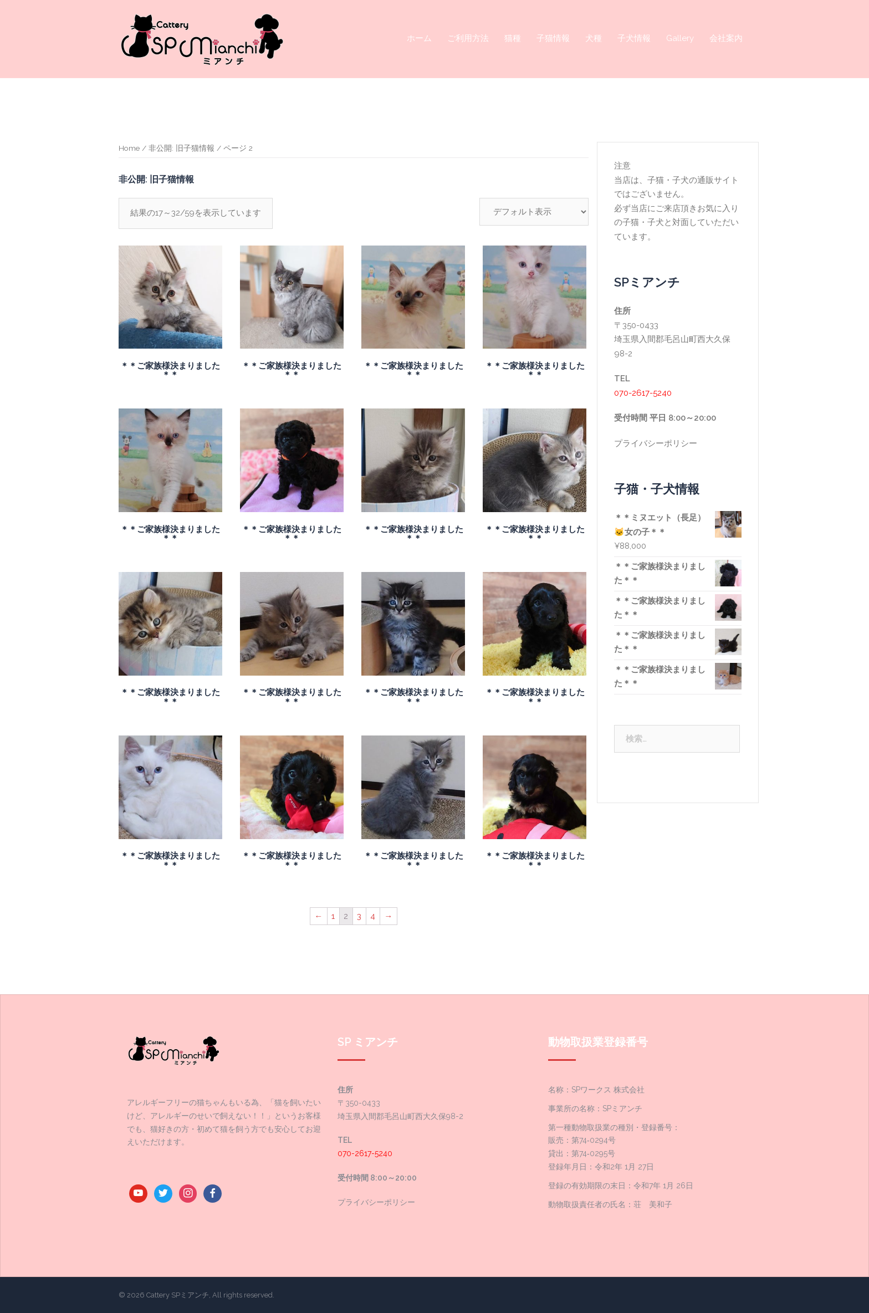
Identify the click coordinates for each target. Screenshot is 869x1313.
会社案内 (726, 38)
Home (129, 148)
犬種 (593, 38)
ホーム (419, 38)
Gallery (680, 38)
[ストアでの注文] (534, 212)
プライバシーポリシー (655, 443)
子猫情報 (553, 38)
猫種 (512, 38)
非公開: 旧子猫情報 (181, 148)
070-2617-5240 (643, 393)
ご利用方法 (468, 38)
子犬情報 (634, 38)
